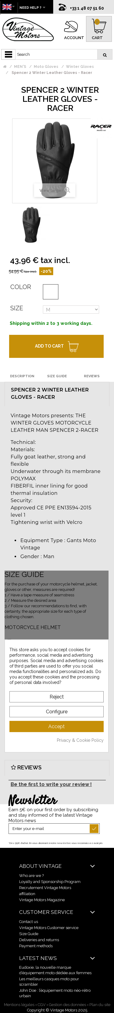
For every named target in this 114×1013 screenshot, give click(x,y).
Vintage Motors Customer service (48, 927)
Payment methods (36, 946)
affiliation (27, 893)
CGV (42, 1004)
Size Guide (28, 933)
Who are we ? (31, 875)
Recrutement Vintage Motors (45, 887)
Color (20, 287)
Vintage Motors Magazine (42, 900)
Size (16, 308)
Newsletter (32, 801)
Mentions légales (19, 1004)
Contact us (28, 921)
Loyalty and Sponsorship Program (50, 881)
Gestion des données (67, 1004)
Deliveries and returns (39, 940)
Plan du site (99, 1004)
